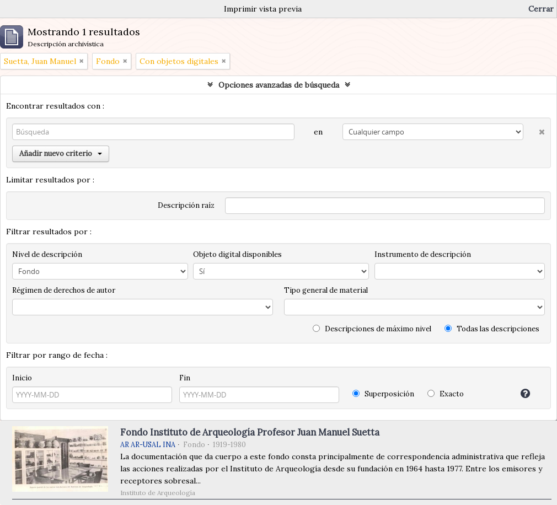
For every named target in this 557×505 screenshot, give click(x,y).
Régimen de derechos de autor (63, 290)
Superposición (383, 394)
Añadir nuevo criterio (60, 153)
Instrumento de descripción (422, 254)
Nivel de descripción (47, 254)
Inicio (22, 378)
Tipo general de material (326, 290)
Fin (184, 378)
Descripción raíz (186, 205)
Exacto (445, 394)
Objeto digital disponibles (237, 254)
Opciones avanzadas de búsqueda (278, 85)
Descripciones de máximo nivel (372, 329)
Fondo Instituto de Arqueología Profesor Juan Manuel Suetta (249, 432)
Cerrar (541, 9)
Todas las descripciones (491, 329)
